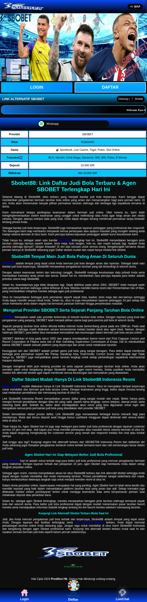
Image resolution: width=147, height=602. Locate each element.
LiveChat (122, 595)
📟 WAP (135, 6)
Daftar (110, 87)
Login (24, 595)
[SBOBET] (73, 559)
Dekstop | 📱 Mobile (130, 99)
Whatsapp (49, 124)
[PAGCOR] (73, 566)
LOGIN (36, 87)
